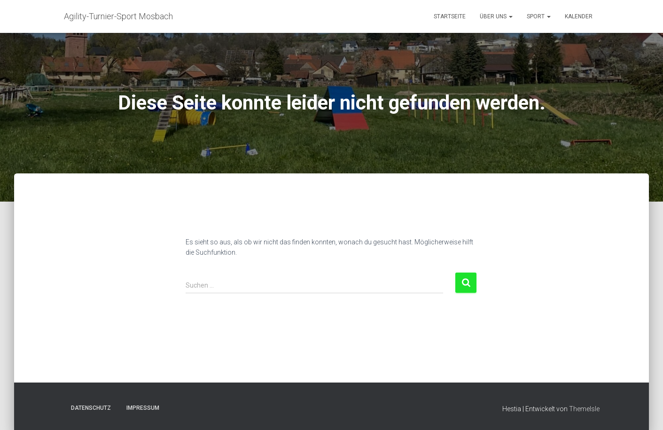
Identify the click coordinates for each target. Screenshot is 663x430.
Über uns (496, 16)
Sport (539, 16)
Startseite (450, 16)
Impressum (142, 408)
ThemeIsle (584, 409)
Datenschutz (91, 408)
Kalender (579, 16)
